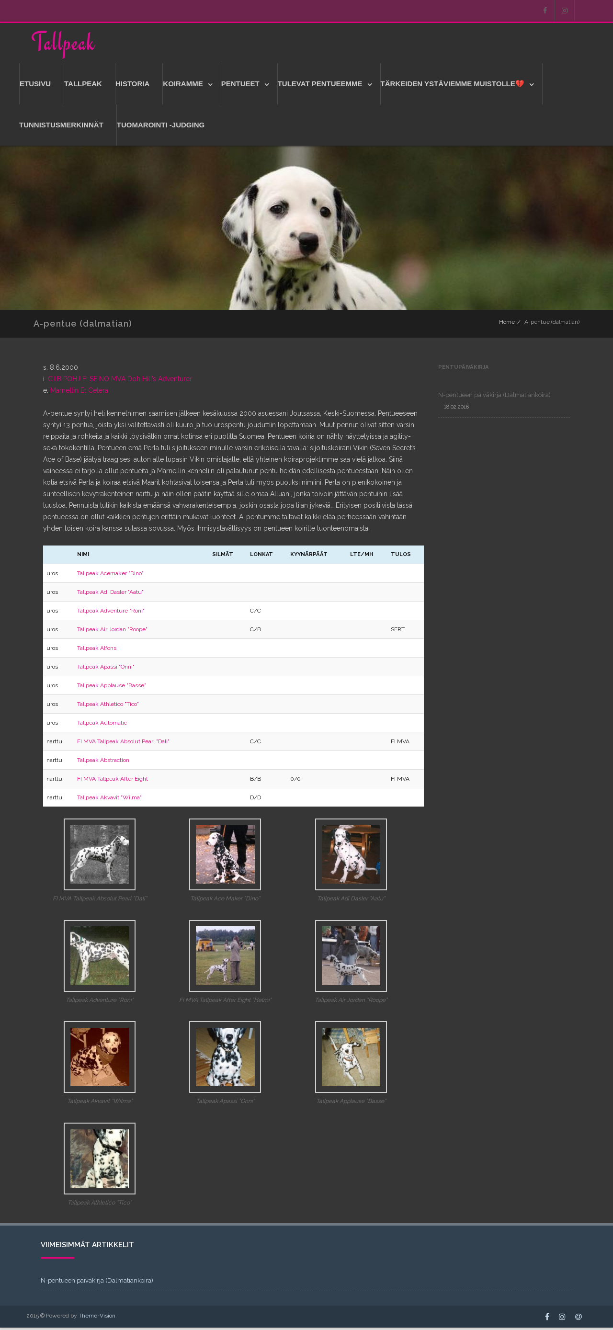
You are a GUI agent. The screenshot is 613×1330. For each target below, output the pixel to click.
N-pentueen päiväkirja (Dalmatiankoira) (494, 397)
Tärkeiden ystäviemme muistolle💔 (452, 86)
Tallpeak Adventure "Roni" (111, 613)
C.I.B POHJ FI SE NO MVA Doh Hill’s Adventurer (120, 381)
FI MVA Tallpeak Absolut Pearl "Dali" (123, 743)
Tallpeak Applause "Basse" (111, 687)
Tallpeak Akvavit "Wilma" (109, 799)
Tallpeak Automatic (102, 725)
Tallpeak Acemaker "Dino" (110, 575)
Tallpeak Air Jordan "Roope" (112, 631)
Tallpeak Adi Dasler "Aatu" (110, 594)
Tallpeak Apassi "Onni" (106, 669)
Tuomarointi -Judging (160, 127)
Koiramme (183, 86)
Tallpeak (63, 43)
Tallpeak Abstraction (103, 762)
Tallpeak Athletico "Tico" (108, 706)
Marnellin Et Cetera (79, 393)
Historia (132, 86)
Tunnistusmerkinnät (61, 127)
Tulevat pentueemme (320, 86)
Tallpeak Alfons (96, 650)
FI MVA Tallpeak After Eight (112, 781)
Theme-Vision (97, 1318)
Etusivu (35, 86)
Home (507, 324)
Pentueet (240, 86)
